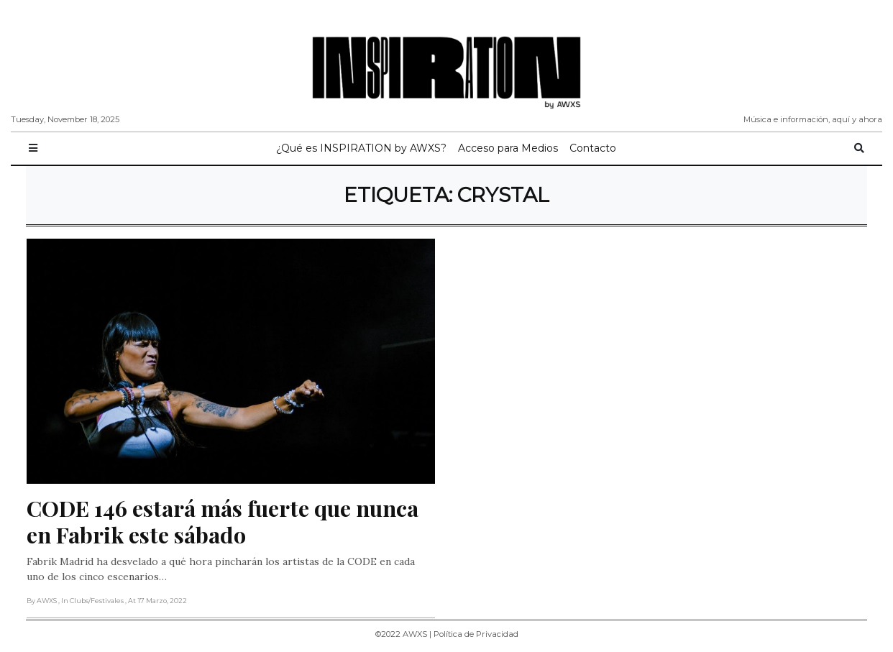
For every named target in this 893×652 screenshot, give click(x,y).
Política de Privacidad (476, 634)
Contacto (592, 148)
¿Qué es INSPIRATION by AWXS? (361, 148)
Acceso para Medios (508, 148)
